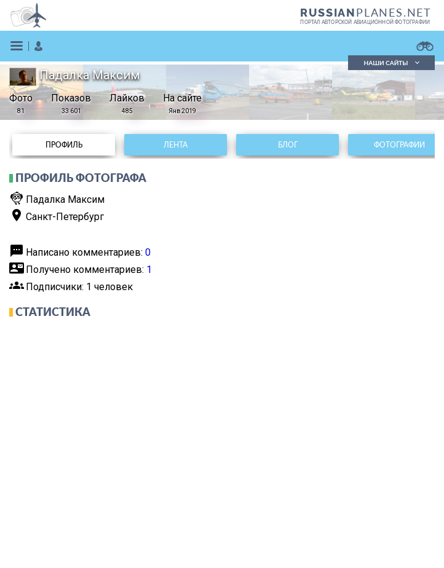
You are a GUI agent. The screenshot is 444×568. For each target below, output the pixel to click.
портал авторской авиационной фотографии (365, 22)
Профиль (64, 144)
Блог (288, 144)
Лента (176, 144)
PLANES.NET (366, 12)
